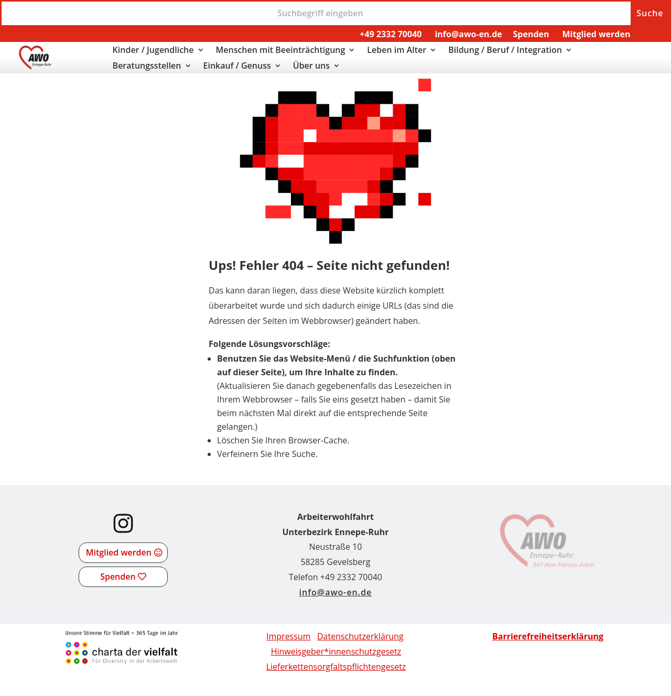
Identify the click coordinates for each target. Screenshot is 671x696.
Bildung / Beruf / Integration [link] (505, 51)
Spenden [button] (117, 576)
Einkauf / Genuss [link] (237, 66)
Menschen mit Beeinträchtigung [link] (280, 51)
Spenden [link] (531, 34)
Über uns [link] (311, 66)
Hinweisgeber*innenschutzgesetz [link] (336, 651)
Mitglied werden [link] (596, 34)
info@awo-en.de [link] (468, 34)
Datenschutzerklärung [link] (360, 636)
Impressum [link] (288, 636)
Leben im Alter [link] (396, 51)
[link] (35, 66)
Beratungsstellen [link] (147, 66)
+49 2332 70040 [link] (390, 34)
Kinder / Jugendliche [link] (153, 51)
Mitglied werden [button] (118, 552)
